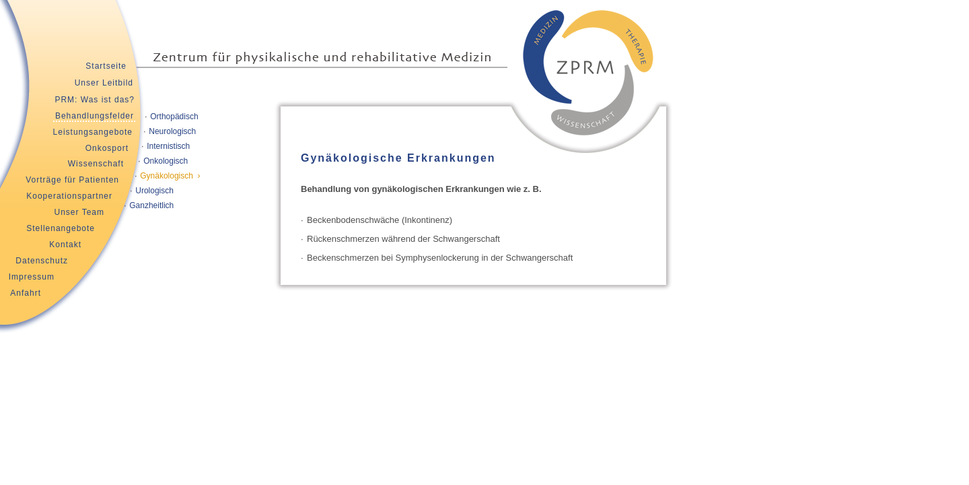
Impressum (32, 277)
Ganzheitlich (151, 205)
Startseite (106, 66)
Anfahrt (25, 293)
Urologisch (154, 190)
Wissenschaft (96, 163)
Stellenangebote (60, 228)
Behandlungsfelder (94, 116)
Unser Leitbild (104, 83)
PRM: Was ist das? (95, 99)
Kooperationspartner (69, 196)
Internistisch (168, 146)
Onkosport (107, 148)
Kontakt (65, 244)
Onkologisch (165, 161)
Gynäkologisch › (170, 176)
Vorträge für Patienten (72, 180)
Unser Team (79, 212)
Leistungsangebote (93, 132)
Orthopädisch (174, 116)
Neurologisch (172, 131)
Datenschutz (41, 260)
